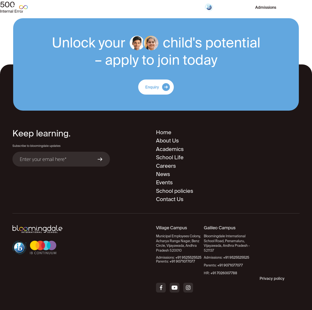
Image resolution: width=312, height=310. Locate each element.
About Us (167, 140)
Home (163, 132)
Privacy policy (272, 278)
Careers (166, 166)
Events (164, 182)
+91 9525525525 (236, 257)
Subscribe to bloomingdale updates (36, 145)
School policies (174, 191)
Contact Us (170, 199)
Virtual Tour (232, 7)
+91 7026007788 (223, 273)
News (163, 174)
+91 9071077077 (230, 265)
